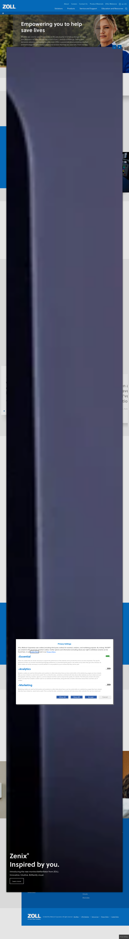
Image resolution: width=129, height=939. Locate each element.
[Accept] (91, 697)
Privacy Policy (51, 652)
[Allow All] (62, 697)
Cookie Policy (34, 652)
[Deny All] (77, 697)
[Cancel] (105, 697)
